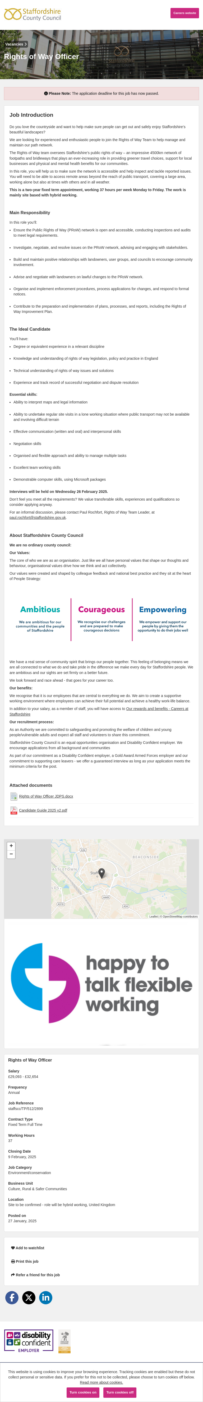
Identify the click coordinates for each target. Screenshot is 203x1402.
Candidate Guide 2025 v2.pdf (43, 810)
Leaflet (153, 916)
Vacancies (16, 44)
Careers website (184, 13)
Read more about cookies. (101, 1382)
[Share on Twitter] (28, 1297)
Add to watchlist (27, 1248)
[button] (101, 873)
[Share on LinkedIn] (45, 1297)
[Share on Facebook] (12, 1297)
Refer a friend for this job (35, 1275)
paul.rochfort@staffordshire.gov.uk (38, 517)
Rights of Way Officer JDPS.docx (46, 796)
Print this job (24, 1261)
